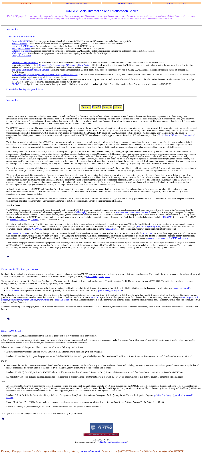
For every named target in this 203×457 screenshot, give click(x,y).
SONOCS (14, 219)
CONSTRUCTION (18, 233)
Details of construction (21, 51)
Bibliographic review (21, 48)
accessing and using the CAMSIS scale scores (168, 238)
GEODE (23, 219)
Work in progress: (19, 53)
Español (96, 107)
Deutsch (85, 107)
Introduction (12, 29)
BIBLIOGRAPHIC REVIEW (76, 3)
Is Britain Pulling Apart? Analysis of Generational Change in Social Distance (44, 74)
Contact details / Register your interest (24, 89)
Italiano (118, 107)
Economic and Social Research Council (133, 212)
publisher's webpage (163, 395)
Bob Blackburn (15, 300)
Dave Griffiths (43, 300)
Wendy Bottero (29, 300)
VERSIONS (109, 229)
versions (94, 297)
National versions (19, 44)
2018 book (42, 65)
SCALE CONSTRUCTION (176, 3)
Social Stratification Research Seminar (32, 70)
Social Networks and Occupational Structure (31, 79)
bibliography (81, 212)
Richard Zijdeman (61, 300)
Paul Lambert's (12, 290)
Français (107, 107)
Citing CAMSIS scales (21, 56)
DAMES (34, 219)
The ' (14, 70)
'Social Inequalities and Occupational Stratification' (69, 65)
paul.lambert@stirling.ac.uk (148, 226)
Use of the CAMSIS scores (23, 46)
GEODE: (16, 84)
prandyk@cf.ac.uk (181, 288)
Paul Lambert (102, 442)
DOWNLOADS (35, 229)
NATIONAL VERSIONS (126, 3)
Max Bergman (187, 297)
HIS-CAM (167, 217)
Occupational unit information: (25, 62)
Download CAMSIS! (21, 41)
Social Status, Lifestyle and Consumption (176, 135)
